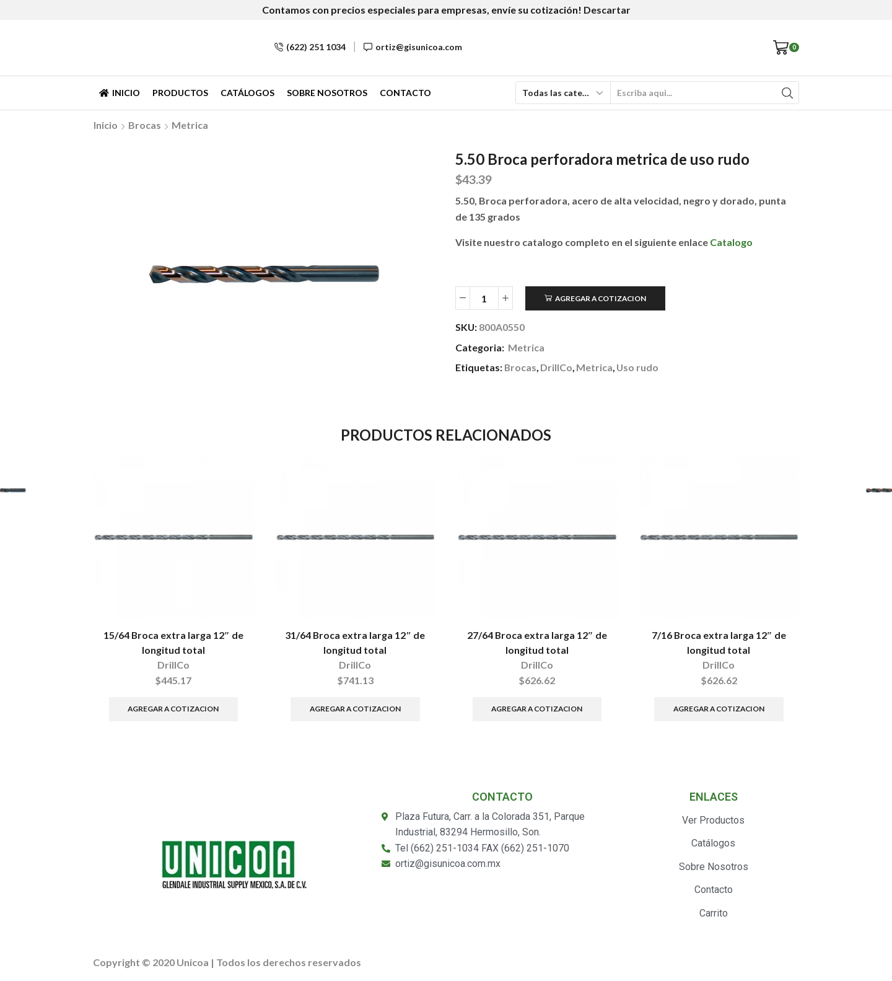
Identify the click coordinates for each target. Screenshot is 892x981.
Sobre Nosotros (327, 92)
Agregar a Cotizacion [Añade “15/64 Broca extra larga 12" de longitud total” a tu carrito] (173, 708)
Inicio (119, 92)
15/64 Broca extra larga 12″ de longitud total (173, 642)
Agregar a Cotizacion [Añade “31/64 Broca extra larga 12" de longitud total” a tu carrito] (355, 708)
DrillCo (556, 367)
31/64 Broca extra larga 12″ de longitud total (355, 642)
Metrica (190, 125)
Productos (180, 92)
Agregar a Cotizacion (600, 298)
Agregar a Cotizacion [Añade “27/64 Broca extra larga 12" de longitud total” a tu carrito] (536, 708)
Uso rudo (637, 367)
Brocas (144, 125)
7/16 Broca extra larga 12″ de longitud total (719, 642)
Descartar (607, 9)
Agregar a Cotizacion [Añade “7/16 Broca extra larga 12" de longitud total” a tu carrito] (718, 708)
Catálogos (247, 92)
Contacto (405, 92)
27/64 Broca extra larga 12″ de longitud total (537, 642)
